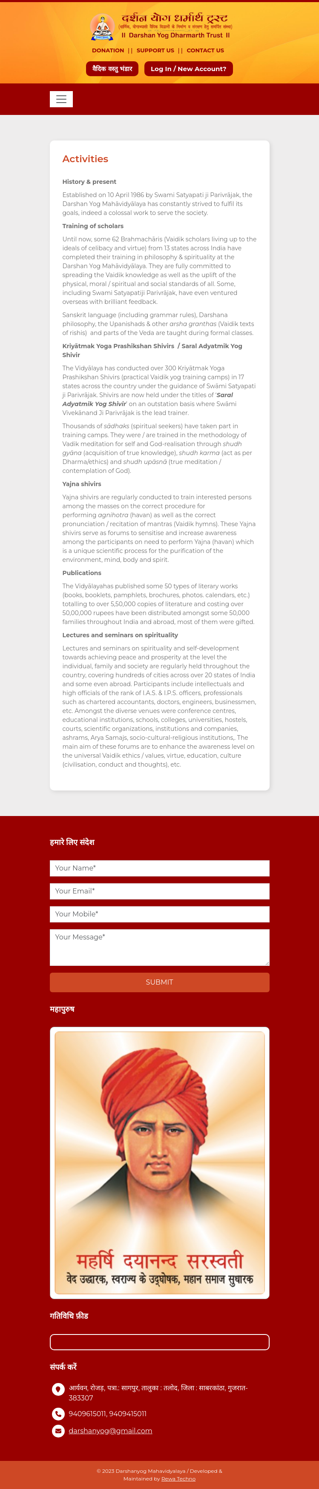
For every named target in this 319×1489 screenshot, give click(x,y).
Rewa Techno (178, 1478)
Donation (108, 50)
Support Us (155, 50)
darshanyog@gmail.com (110, 1431)
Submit (159, 982)
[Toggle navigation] (61, 99)
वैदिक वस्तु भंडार (112, 69)
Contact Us (205, 50)
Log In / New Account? (189, 69)
